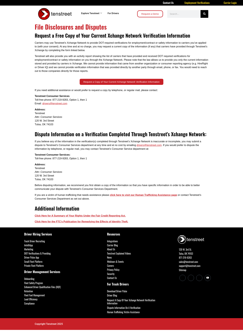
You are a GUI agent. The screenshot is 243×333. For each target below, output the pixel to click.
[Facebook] (191, 278)
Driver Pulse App (31, 257)
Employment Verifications (197, 3)
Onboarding (29, 279)
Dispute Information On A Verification (123, 308)
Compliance (29, 303)
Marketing (28, 249)
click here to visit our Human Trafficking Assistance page (143, 195)
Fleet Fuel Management (34, 295)
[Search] (204, 14)
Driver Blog (112, 295)
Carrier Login (230, 3)
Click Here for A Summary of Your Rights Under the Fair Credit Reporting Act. (80, 215)
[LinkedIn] (182, 278)
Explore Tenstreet (91, 13)
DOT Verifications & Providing (37, 253)
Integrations (112, 241)
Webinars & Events (115, 261)
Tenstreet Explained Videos (119, 253)
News (109, 257)
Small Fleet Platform (33, 261)
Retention (28, 291)
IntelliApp (28, 245)
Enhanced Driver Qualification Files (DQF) (42, 287)
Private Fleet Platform (34, 266)
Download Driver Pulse (117, 291)
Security (111, 274)
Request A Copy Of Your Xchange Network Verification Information (131, 301)
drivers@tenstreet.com (54, 103)
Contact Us (168, 3)
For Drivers (113, 13)
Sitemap (182, 270)
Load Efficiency (31, 299)
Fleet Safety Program (33, 283)
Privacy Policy (113, 270)
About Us (111, 249)
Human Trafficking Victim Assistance (123, 312)
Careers (110, 266)
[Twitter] (199, 278)
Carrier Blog (112, 245)
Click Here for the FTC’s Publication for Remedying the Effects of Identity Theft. (81, 221)
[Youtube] (208, 278)
